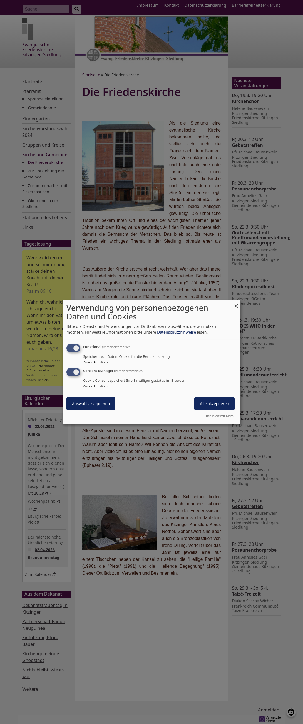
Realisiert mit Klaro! (220, 416)
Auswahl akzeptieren (91, 403)
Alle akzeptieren (214, 403)
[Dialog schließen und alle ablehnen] (236, 303)
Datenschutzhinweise (176, 332)
